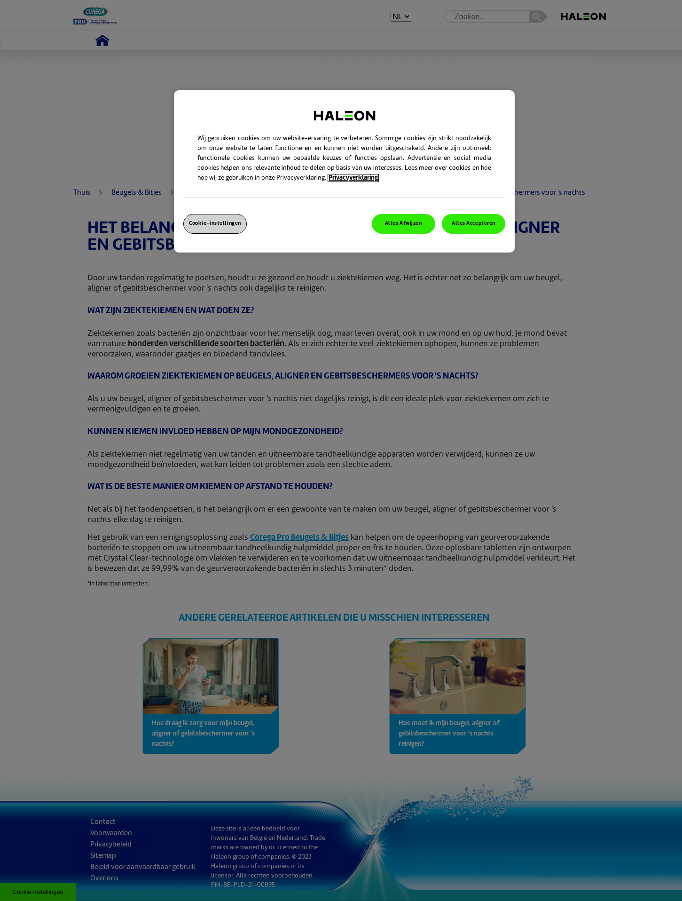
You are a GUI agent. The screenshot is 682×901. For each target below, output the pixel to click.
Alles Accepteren (473, 223)
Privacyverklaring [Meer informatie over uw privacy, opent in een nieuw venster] (353, 178)
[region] (344, 171)
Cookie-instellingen (215, 223)
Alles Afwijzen (403, 223)
